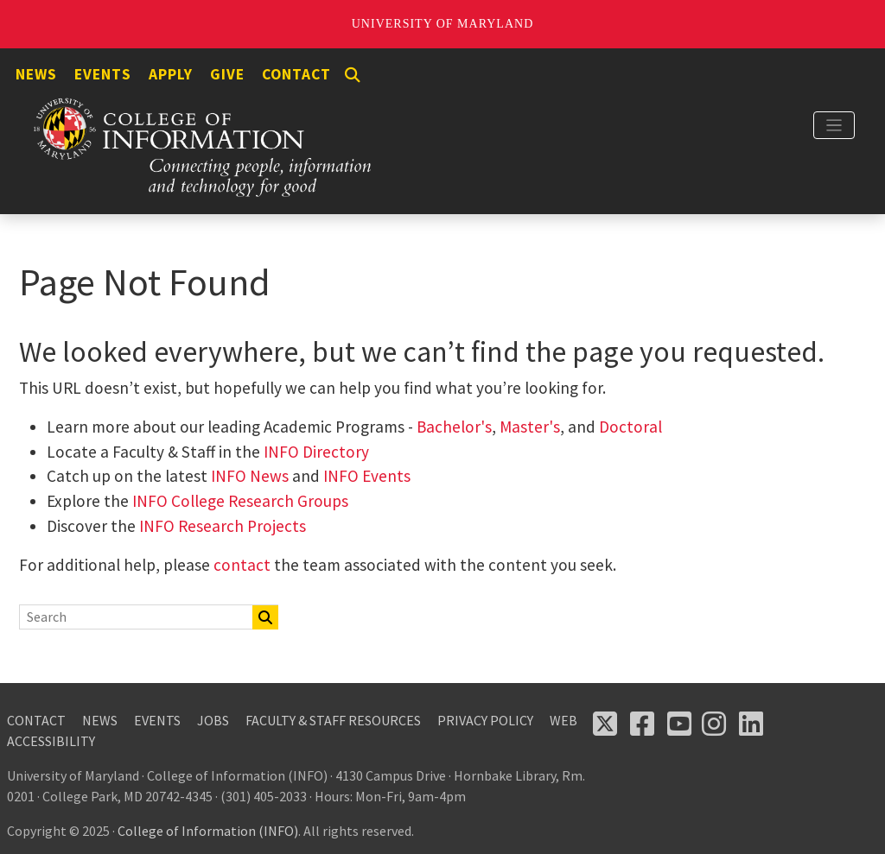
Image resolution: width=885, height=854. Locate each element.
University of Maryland (443, 23)
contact (242, 564)
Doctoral (630, 426)
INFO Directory (316, 451)
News (36, 74)
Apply (171, 74)
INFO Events (367, 475)
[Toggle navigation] (834, 125)
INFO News (250, 475)
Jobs (213, 720)
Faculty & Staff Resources (333, 720)
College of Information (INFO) (208, 830)
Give (227, 74)
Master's (530, 426)
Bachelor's (454, 426)
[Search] (353, 75)
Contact (296, 74)
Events (102, 74)
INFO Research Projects (222, 526)
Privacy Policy (485, 720)
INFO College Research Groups (238, 500)
